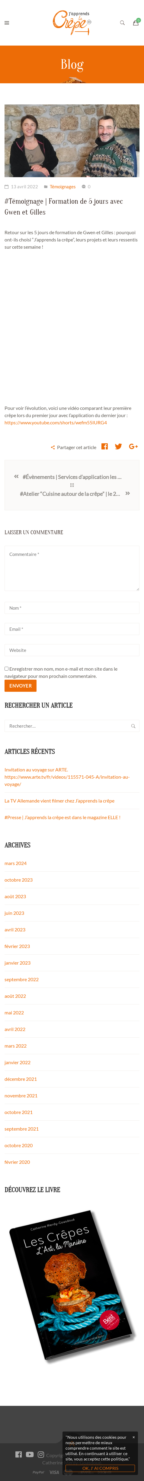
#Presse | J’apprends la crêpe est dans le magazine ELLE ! (62, 817)
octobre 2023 (19, 880)
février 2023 (17, 946)
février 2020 (17, 1162)
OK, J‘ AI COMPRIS (100, 1468)
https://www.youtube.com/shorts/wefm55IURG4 (56, 422)
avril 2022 (15, 1029)
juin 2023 (14, 913)
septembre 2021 (22, 1128)
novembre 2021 (21, 1095)
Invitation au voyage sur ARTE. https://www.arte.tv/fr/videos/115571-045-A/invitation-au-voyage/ (67, 777)
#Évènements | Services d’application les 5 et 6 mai (73, 477)
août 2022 (15, 996)
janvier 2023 (17, 963)
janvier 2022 (17, 1062)
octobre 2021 (19, 1112)
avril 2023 (15, 929)
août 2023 (15, 896)
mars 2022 (16, 1046)
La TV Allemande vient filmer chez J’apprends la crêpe (59, 800)
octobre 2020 (19, 1145)
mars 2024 (16, 863)
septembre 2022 (22, 979)
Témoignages (63, 186)
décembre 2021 (21, 1079)
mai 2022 (14, 1012)
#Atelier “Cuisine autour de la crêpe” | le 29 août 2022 (72, 493)
